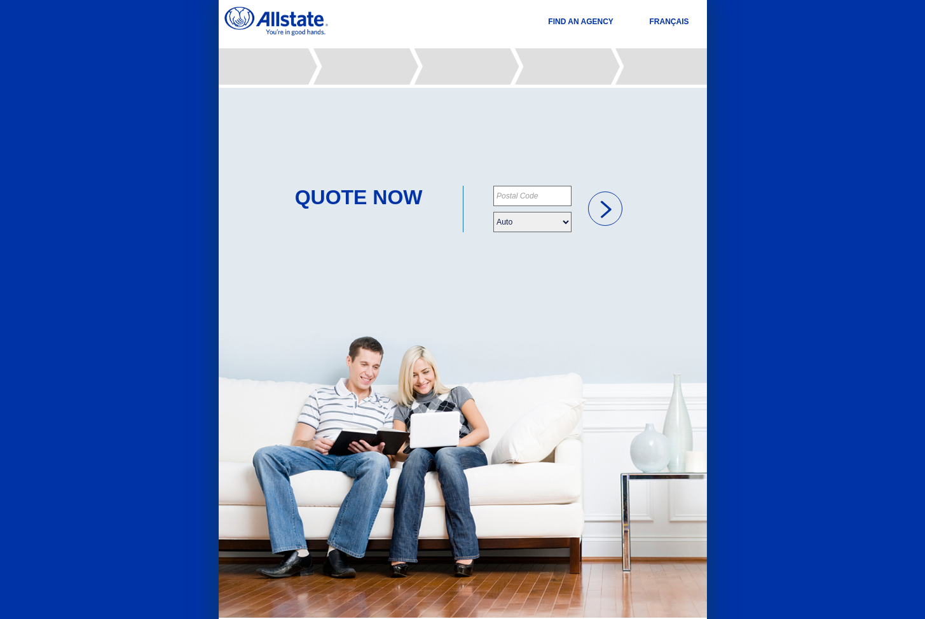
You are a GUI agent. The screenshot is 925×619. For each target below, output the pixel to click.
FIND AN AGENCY (580, 21)
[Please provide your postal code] (532, 196)
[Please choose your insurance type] (532, 222)
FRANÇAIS (669, 21)
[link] (605, 208)
